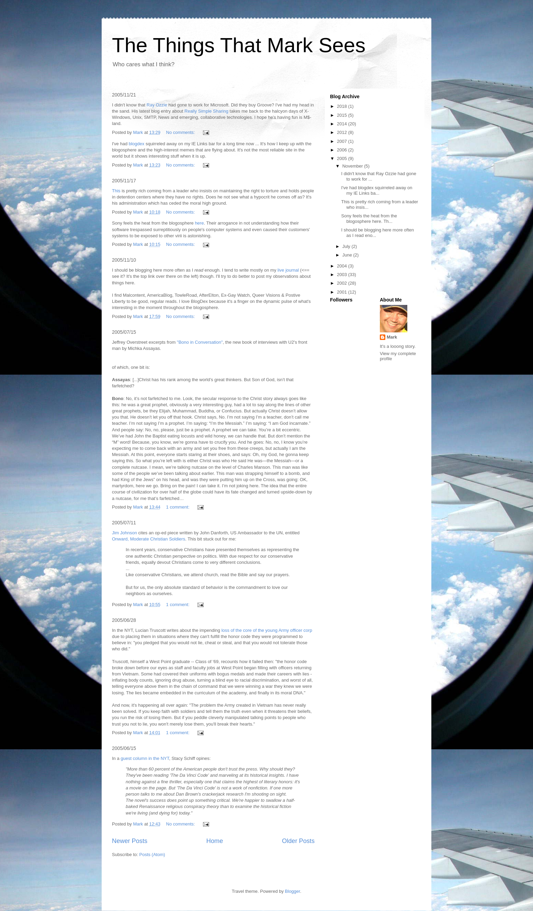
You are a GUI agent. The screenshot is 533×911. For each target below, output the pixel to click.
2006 (342, 149)
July (347, 246)
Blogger (292, 891)
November (353, 166)
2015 (342, 115)
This (116, 190)
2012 (342, 132)
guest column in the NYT (145, 758)
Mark (392, 337)
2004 (342, 266)
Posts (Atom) (152, 854)
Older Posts (298, 841)
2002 (342, 283)
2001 (342, 292)
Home (214, 841)
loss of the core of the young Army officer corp (267, 630)
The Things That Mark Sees (238, 45)
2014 (342, 123)
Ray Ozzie (157, 104)
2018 (342, 106)
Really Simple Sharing (206, 111)
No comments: (181, 132)
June (347, 255)
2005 (342, 158)
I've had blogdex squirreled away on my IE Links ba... (376, 190)
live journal (288, 270)
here (199, 223)
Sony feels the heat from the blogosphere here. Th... (369, 218)
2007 (342, 141)
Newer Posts (129, 841)
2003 (342, 274)
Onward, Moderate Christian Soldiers (148, 539)
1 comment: (178, 507)
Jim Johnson (124, 532)
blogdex (137, 143)
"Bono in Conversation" (200, 342)
